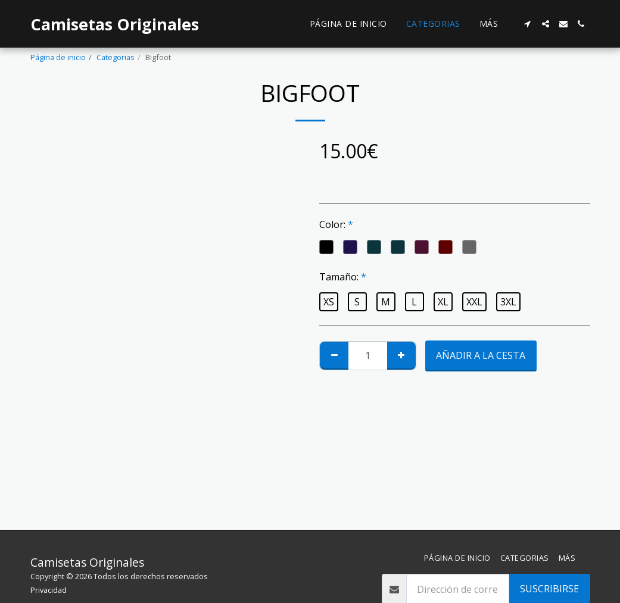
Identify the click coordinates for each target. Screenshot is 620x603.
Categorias (115, 57)
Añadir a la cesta (480, 355)
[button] (527, 24)
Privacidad (48, 590)
